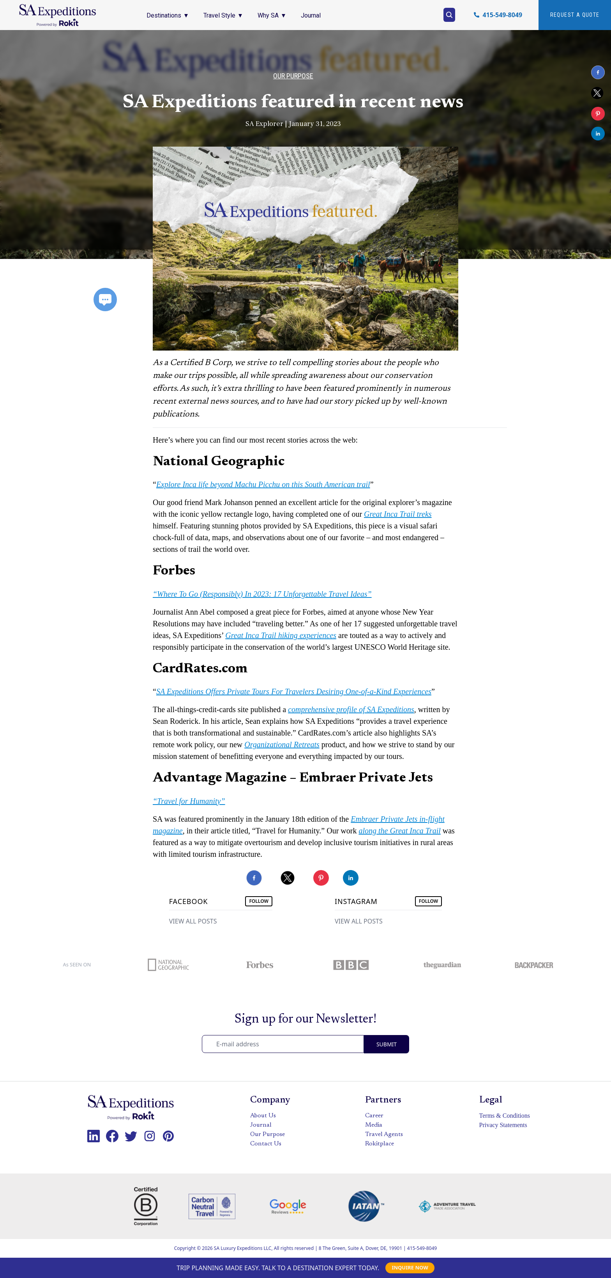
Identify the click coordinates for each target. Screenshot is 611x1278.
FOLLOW (258, 901)
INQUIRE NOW (410, 1267)
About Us (263, 1116)
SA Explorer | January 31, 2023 (293, 123)
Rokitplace (379, 1144)
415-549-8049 (502, 15)
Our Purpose (293, 76)
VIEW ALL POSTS (193, 921)
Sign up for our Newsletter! (305, 1019)
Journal (261, 1125)
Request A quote (575, 15)
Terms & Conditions (504, 1115)
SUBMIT (386, 1044)
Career (374, 1116)
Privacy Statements (503, 1125)
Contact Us (265, 1144)
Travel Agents (384, 1134)
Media (373, 1125)
